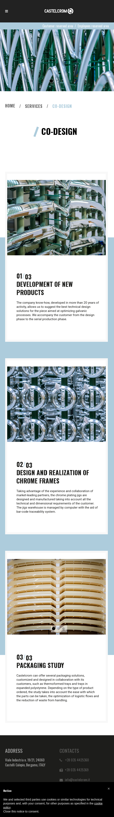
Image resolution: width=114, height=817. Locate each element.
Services (34, 106)
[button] (108, 788)
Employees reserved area (93, 25)
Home (10, 106)
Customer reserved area (58, 25)
